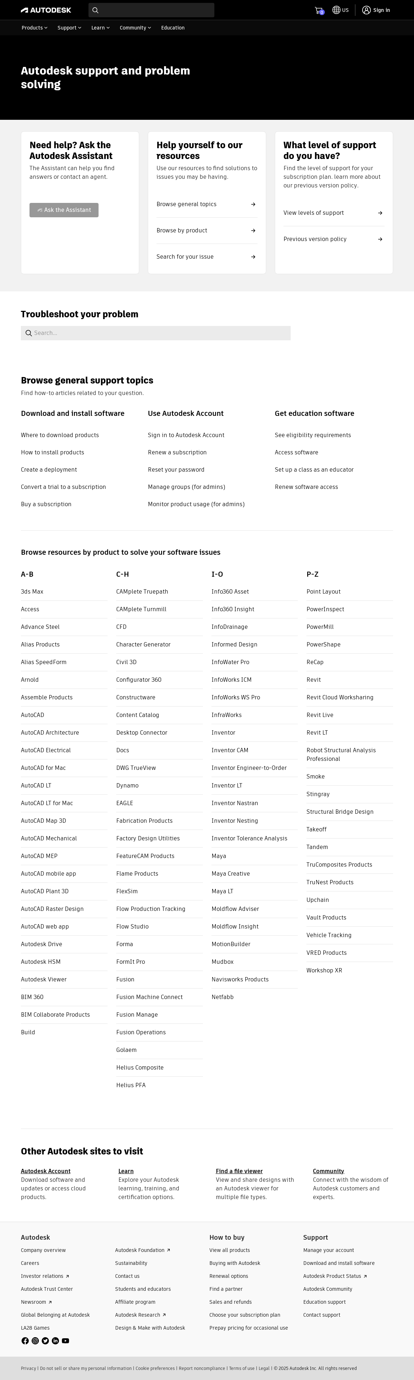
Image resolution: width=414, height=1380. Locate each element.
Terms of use (242, 1368)
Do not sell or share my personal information (86, 1368)
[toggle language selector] (340, 10)
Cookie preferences (155, 1368)
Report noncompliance (202, 1368)
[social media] (45, 1340)
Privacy (28, 1368)
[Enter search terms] (151, 10)
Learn (126, 1171)
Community (328, 1171)
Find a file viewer (239, 1171)
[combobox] (151, 10)
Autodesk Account (45, 1171)
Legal (264, 1368)
